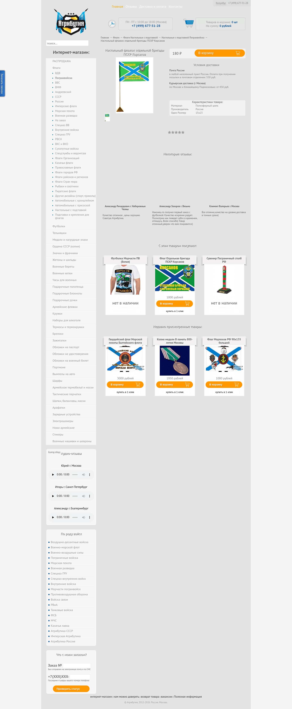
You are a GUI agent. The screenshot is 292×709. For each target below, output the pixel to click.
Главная (117, 6)
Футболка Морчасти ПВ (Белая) (125, 260)
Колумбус (221, 3)
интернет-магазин (101, 696)
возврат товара (150, 696)
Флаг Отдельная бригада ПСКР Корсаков (175, 260)
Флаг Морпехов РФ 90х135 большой (224, 341)
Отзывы (131, 6)
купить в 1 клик (174, 311)
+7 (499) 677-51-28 (238, 3)
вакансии (166, 696)
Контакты (175, 6)
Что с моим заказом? (71, 654)
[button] (91, 43)
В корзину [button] (206, 53)
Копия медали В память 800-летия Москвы (175, 341)
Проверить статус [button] (68, 688)
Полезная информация (188, 696)
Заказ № (69, 665)
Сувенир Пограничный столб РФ (224, 260)
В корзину (166, 303)
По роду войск (71, 534)
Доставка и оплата (152, 6)
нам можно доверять (126, 696)
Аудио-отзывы (71, 453)
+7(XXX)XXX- (69, 676)
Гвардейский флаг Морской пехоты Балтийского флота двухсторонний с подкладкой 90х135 (125, 344)
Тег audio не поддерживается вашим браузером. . (71, 475)
